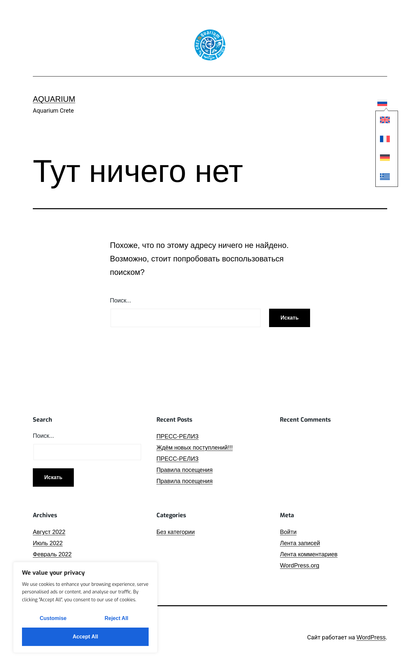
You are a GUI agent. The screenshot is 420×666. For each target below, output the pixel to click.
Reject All (116, 618)
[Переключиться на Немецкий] (382, 158)
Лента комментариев (308, 554)
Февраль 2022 (52, 554)
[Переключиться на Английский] (382, 121)
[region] (85, 607)
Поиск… (120, 300)
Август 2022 (49, 532)
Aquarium (54, 99)
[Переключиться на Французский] (382, 140)
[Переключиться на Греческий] (382, 177)
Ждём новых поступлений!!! (195, 447)
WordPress (371, 637)
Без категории (176, 532)
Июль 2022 (48, 543)
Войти (288, 532)
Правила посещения (185, 470)
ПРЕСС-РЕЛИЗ (178, 436)
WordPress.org (299, 565)
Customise (53, 618)
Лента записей (300, 543)
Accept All (85, 636)
